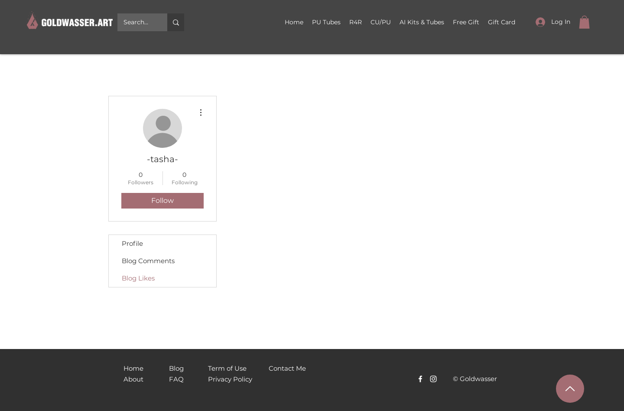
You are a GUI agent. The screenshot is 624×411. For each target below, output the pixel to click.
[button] (380, 22)
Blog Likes (138, 278)
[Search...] (136, 22)
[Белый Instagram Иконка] (433, 379)
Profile (132, 243)
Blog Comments (148, 261)
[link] (584, 22)
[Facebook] (420, 379)
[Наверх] (570, 389)
